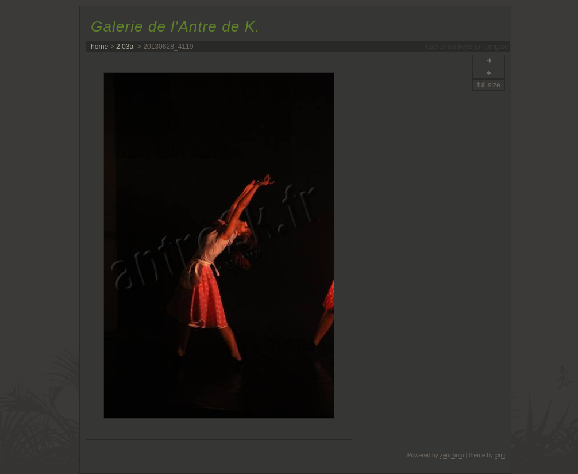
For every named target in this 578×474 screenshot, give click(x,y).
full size (488, 85)
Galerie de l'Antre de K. (175, 26)
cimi (500, 455)
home (99, 47)
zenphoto (452, 455)
